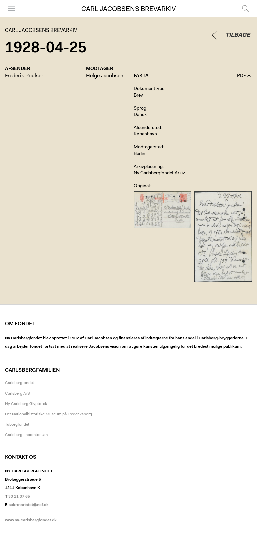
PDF (241, 76)
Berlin (139, 154)
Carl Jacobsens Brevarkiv (128, 9)
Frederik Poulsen (25, 76)
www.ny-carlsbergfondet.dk (31, 520)
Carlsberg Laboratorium (26, 435)
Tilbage (237, 35)
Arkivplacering (148, 167)
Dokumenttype (149, 89)
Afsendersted (147, 128)
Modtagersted (148, 147)
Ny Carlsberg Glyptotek (26, 404)
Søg (245, 8)
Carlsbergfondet (19, 383)
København (145, 134)
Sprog (140, 108)
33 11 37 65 (19, 497)
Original (142, 186)
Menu (11, 8)
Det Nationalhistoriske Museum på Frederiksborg (48, 414)
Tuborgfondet (17, 425)
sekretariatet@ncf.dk (29, 505)
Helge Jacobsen (104, 76)
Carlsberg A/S (17, 394)
